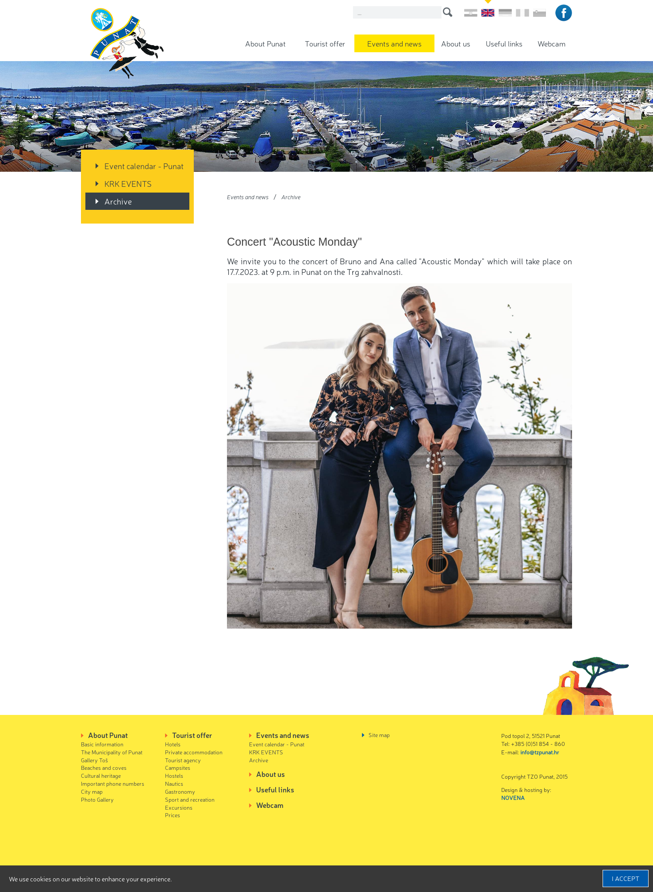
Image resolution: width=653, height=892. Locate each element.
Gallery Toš (94, 760)
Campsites (177, 767)
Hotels (173, 744)
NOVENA (513, 797)
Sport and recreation (190, 799)
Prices (172, 815)
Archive (118, 201)
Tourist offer (325, 43)
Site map (379, 734)
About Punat (265, 43)
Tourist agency (183, 760)
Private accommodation (194, 752)
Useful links (504, 43)
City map (92, 791)
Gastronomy (180, 791)
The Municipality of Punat (111, 752)
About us (455, 43)
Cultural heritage (101, 775)
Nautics (174, 783)
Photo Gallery (97, 799)
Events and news (394, 43)
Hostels (174, 775)
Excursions (178, 807)
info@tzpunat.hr (539, 752)
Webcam (551, 43)
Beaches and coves (104, 767)
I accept (625, 878)
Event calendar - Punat (144, 165)
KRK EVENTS (128, 183)
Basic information (102, 744)
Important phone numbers (112, 783)
